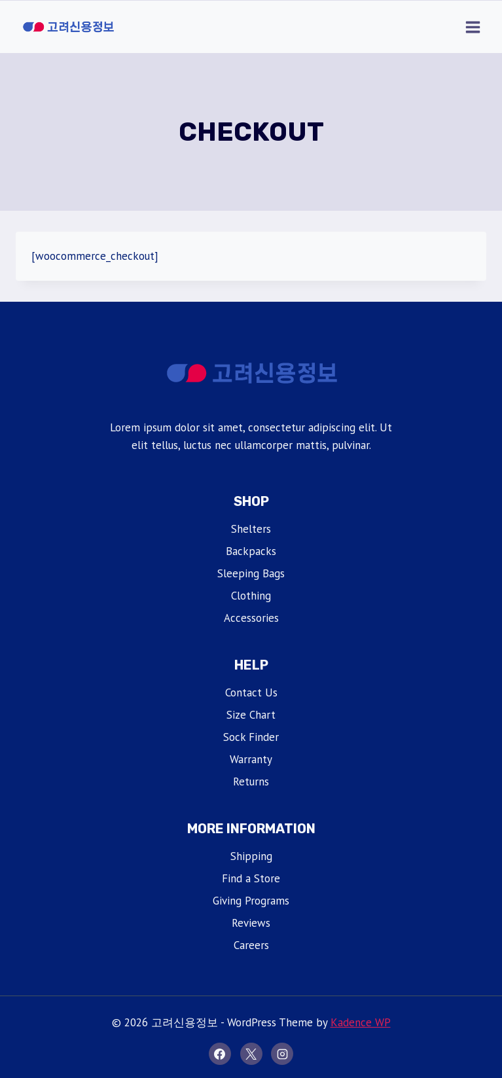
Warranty (251, 759)
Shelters (251, 529)
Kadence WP (361, 1022)
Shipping (251, 856)
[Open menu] (472, 27)
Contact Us (251, 692)
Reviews (251, 923)
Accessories (251, 618)
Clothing (251, 595)
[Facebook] (220, 1054)
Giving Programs (251, 900)
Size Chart (251, 715)
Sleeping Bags (251, 573)
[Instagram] (282, 1054)
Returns (251, 781)
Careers (251, 945)
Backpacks (251, 551)
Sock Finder (251, 737)
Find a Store (251, 878)
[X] (251, 1054)
